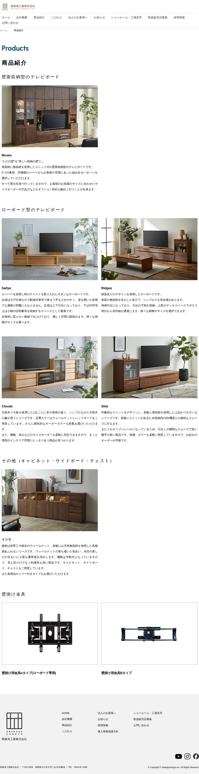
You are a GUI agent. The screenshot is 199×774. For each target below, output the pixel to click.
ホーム (6, 17)
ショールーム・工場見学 (126, 17)
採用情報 (179, 17)
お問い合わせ (10, 22)
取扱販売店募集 (158, 17)
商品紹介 (39, 17)
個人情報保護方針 (108, 731)
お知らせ (99, 17)
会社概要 (21, 17)
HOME (66, 712)
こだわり (56, 17)
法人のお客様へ (78, 17)
